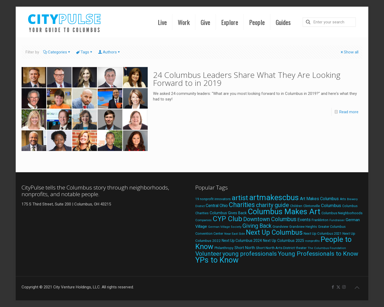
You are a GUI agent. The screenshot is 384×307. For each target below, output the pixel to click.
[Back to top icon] (356, 287)
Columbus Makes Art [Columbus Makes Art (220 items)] (284, 211)
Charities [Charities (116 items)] (242, 205)
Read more (348, 112)
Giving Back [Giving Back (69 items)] (256, 225)
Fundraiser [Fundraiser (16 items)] (337, 220)
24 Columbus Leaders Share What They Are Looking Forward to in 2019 (246, 78)
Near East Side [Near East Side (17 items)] (234, 233)
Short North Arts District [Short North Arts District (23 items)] (275, 248)
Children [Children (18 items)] (296, 206)
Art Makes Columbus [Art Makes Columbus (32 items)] (319, 198)
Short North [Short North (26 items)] (244, 248)
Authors (109, 52)
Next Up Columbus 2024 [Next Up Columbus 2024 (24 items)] (242, 240)
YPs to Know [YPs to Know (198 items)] (217, 259)
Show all (349, 52)
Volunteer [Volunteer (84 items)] (208, 253)
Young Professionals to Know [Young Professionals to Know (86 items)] (318, 253)
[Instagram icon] (344, 287)
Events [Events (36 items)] (304, 219)
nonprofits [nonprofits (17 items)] (312, 241)
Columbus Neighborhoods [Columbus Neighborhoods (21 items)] (341, 213)
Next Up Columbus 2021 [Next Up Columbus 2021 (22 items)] (322, 233)
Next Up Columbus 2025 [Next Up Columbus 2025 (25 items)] (283, 240)
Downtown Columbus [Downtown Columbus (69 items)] (269, 219)
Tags (84, 52)
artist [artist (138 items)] (240, 198)
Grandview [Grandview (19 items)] (280, 227)
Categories (57, 52)
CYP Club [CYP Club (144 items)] (227, 219)
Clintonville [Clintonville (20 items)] (311, 206)
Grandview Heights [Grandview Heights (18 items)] (303, 227)
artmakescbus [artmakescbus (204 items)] (274, 197)
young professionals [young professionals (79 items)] (249, 253)
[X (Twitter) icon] (338, 287)
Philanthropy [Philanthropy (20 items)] (223, 248)
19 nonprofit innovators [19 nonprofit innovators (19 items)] (213, 199)
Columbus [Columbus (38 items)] (331, 205)
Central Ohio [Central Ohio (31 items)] (217, 205)
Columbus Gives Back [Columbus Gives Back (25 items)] (228, 213)
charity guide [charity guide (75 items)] (272, 205)
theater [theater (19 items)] (301, 248)
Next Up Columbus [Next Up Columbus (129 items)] (274, 232)
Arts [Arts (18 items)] (343, 199)
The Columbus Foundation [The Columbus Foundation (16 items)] (327, 248)
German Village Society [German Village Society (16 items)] (224, 227)
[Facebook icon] (333, 287)
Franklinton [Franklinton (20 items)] (320, 220)
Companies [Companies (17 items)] (203, 220)
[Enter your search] (329, 22)
